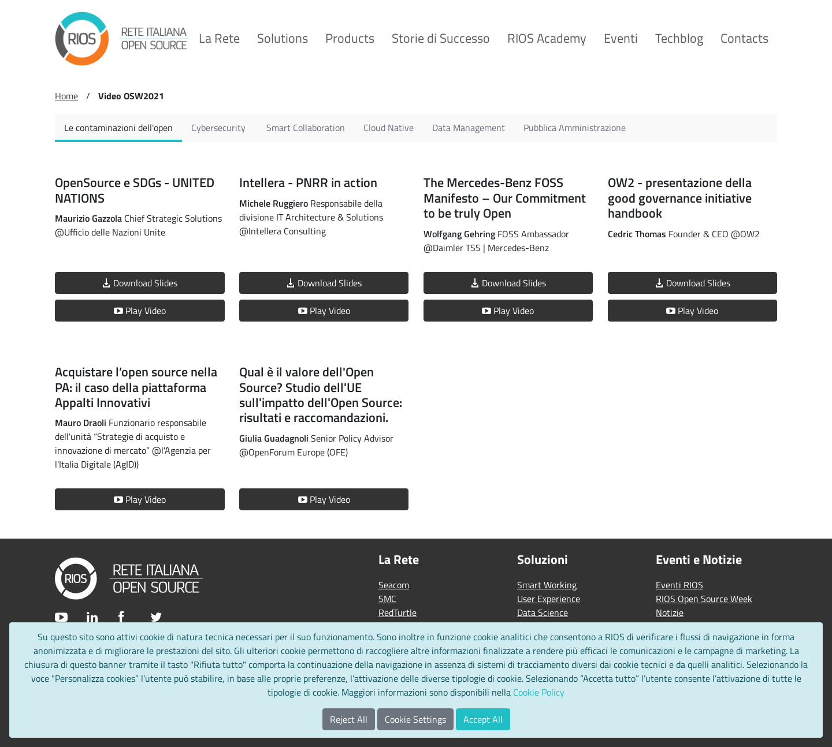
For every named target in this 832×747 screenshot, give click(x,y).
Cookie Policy (538, 692)
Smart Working (547, 585)
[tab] (118, 127)
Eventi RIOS (679, 585)
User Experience (548, 599)
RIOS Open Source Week (704, 599)
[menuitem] (219, 38)
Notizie (670, 612)
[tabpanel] (416, 335)
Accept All (483, 719)
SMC (387, 599)
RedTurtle (397, 612)
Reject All (348, 719)
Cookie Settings (415, 719)
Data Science (542, 612)
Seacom (393, 585)
